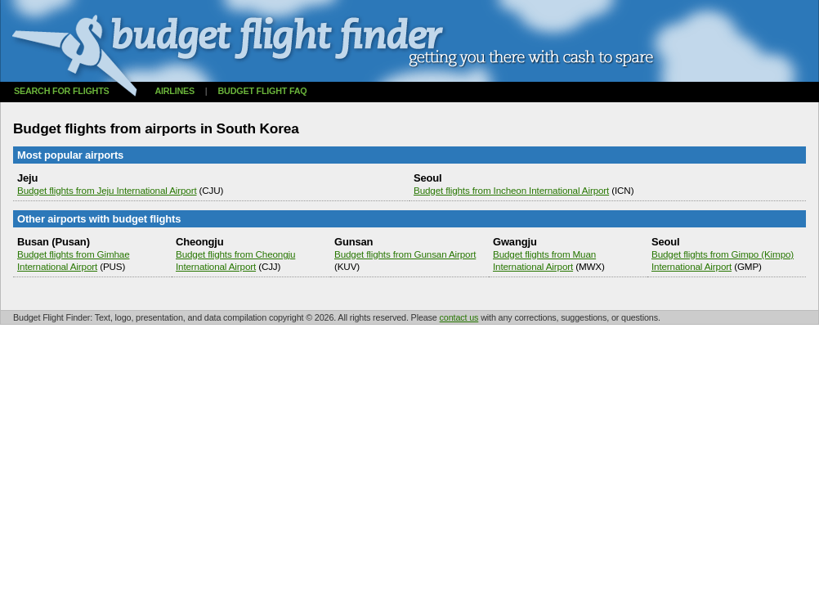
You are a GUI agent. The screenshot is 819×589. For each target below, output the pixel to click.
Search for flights (62, 91)
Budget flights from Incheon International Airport (511, 190)
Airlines (174, 91)
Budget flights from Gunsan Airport (405, 254)
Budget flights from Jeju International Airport (107, 190)
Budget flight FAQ (262, 91)
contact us (459, 317)
